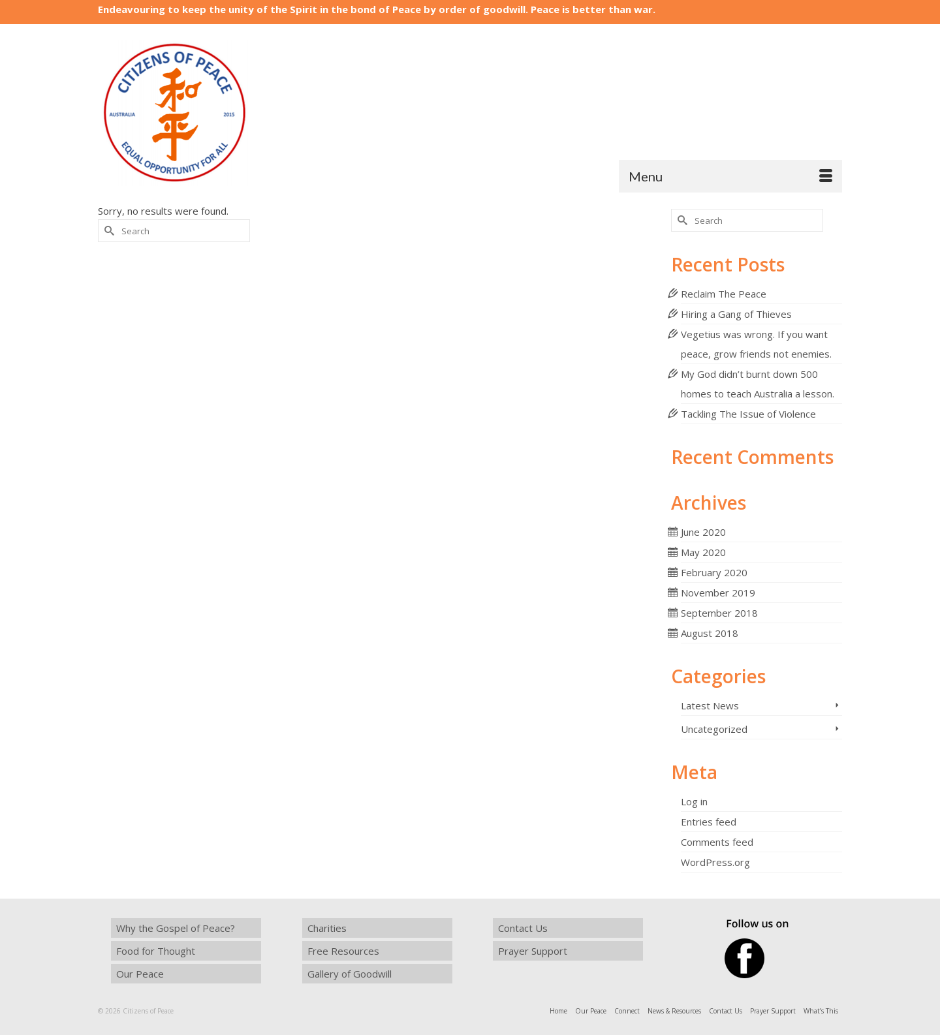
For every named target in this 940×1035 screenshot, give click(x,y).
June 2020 (703, 531)
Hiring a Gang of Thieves (736, 313)
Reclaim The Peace (723, 293)
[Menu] (730, 176)
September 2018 (719, 612)
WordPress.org (715, 862)
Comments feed (717, 841)
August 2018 (709, 633)
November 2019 (718, 592)
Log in (694, 801)
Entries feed (708, 821)
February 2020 (714, 572)
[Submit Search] (108, 230)
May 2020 (703, 552)
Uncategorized (714, 728)
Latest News (710, 705)
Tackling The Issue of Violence (748, 413)
